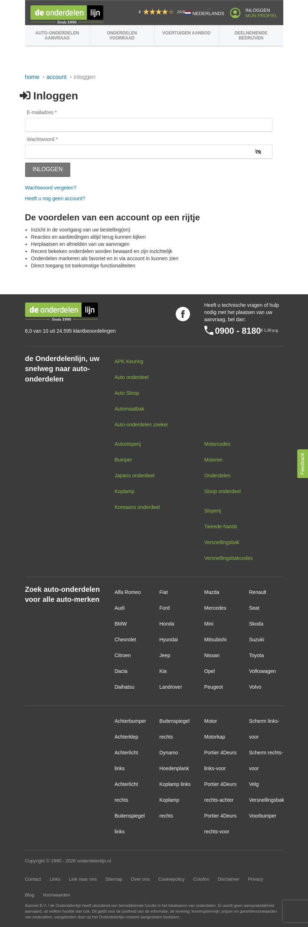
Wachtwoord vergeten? (50, 188)
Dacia (121, 671)
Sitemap (114, 879)
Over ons (140, 879)
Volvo (255, 687)
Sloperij (212, 511)
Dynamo (169, 752)
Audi (120, 608)
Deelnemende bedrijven (250, 36)
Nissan (212, 655)
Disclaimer (229, 879)
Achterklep (126, 737)
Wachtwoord (41, 139)
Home (32, 77)
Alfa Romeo (128, 592)
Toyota (256, 655)
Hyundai (169, 639)
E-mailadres (40, 112)
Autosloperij (128, 444)
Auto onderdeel (132, 377)
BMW (121, 624)
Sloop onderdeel (222, 491)
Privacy (255, 879)
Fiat (164, 592)
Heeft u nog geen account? (55, 198)
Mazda (211, 592)
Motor (210, 721)
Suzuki (256, 639)
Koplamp (124, 491)
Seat (254, 608)
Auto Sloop (127, 393)
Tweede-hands (220, 526)
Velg (254, 784)
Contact (33, 879)
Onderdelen (217, 475)
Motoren (213, 460)
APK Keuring (129, 361)
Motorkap (214, 737)
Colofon (201, 879)
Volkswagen (262, 671)
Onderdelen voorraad (122, 36)
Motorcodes (217, 444)
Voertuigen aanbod (186, 33)
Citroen (123, 655)
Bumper (123, 460)
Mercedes (215, 608)
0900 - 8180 (238, 331)
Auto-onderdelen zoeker (141, 424)
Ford (165, 608)
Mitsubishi (215, 639)
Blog (29, 895)
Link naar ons (83, 879)
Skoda (256, 624)
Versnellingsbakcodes (228, 558)
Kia (163, 671)
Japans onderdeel (135, 475)
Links (54, 879)
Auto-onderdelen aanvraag (57, 36)
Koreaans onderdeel (137, 507)
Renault (257, 592)
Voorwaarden (56, 895)
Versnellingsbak (222, 542)
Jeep (165, 655)
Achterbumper (130, 721)
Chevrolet (125, 639)
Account (57, 77)
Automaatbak (129, 409)
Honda (167, 624)
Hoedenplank (174, 768)
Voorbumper (262, 816)
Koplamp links (175, 784)
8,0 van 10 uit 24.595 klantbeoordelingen (70, 331)
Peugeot (213, 687)
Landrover (171, 687)
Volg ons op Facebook (183, 314)
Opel (209, 671)
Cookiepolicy (171, 879)
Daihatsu (124, 687)
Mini (209, 624)
